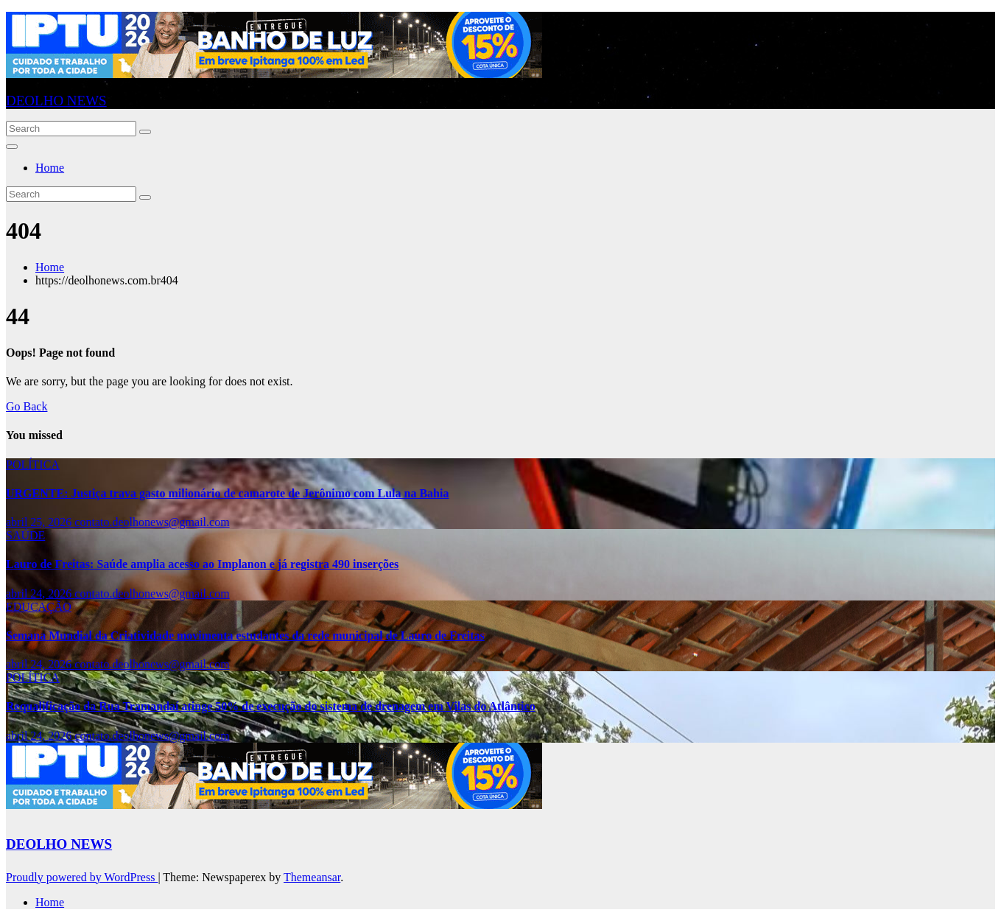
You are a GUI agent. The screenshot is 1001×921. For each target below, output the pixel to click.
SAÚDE (25, 535)
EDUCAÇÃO (38, 606)
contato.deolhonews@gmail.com (151, 522)
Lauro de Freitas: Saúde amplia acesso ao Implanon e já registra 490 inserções (202, 564)
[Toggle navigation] (12, 146)
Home (49, 167)
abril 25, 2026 (40, 522)
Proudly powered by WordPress (82, 877)
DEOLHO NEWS (56, 100)
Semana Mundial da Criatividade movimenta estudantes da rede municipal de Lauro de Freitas (245, 635)
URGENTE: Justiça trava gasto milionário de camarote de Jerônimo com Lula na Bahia (227, 493)
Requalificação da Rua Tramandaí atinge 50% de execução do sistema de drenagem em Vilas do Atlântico (270, 706)
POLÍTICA (33, 464)
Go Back (26, 406)
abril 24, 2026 (40, 593)
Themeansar (312, 877)
